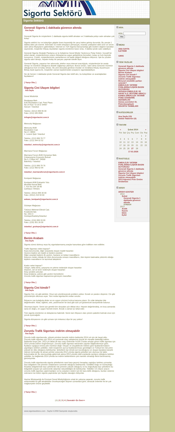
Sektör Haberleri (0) (127, 118)
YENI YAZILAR (124, 62)
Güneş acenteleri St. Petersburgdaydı (127, 103)
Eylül (124, 215)
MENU (120, 45)
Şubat (124, 196)
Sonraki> (71, 400)
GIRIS (121, 56)
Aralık (124, 209)
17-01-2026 (133, 152)
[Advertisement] (11, 53)
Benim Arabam (125, 72)
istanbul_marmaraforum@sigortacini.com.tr (44, 172)
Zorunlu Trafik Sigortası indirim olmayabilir (129, 78)
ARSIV (120, 188)
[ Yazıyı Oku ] (30, 82)
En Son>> (80, 400)
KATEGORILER (124, 112)
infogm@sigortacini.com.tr (36, 117)
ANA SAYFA (123, 49)
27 (132, 148)
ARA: (120, 27)
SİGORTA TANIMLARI (128, 106)
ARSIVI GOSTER (126, 192)
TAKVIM (121, 125)
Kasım (125, 211)
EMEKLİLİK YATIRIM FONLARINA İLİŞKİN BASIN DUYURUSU (131, 87)
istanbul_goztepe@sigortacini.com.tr (41, 226)
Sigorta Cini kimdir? (127, 75)
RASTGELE (123, 159)
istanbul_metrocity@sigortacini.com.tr (42, 145)
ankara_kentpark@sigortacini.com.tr (41, 199)
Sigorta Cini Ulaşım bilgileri (131, 70)
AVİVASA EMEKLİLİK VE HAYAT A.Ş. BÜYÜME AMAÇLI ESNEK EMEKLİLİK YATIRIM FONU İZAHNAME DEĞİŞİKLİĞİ (132, 95)
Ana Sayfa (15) (125, 116)
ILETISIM (122, 51)
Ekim (124, 213)
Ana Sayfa (29, 30)
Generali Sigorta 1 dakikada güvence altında (131, 67)
